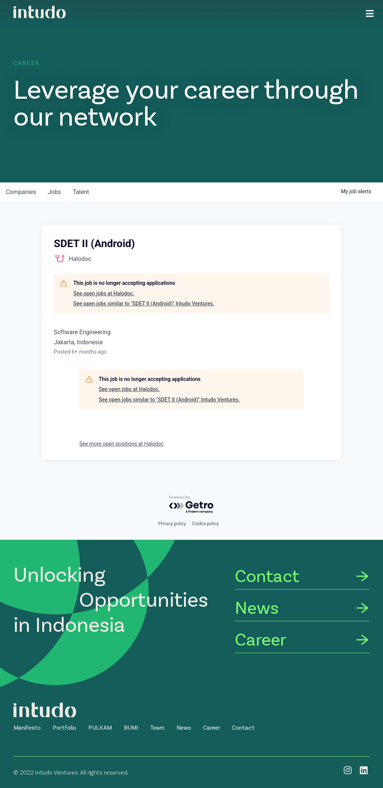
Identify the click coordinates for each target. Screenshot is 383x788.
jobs (54, 192)
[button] (27, 727)
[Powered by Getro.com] (191, 505)
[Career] (302, 640)
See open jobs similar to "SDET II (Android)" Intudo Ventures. (143, 304)
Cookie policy (205, 523)
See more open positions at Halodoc (121, 444)
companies (21, 192)
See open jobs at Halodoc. (103, 293)
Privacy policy (172, 523)
